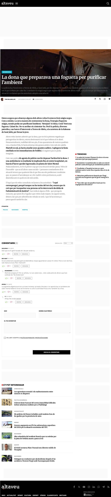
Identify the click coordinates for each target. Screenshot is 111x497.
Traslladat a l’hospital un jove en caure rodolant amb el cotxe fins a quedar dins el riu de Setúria (92, 170)
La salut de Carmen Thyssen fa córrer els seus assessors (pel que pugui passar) (91, 158)
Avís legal (70, 494)
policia (5, 210)
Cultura (27, 491)
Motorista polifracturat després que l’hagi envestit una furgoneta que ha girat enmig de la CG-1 (92, 177)
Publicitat (21, 494)
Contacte (12, 494)
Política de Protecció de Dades (37, 494)
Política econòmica (20, 396)
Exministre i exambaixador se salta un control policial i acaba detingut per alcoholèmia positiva (92, 164)
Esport (16, 418)
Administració (19, 407)
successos (15, 210)
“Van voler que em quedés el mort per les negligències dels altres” (90, 184)
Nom (5, 311)
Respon (16, 254)
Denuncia (25, 254)
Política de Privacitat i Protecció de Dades (34, 337)
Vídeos (43, 491)
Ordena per (58, 243)
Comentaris (39, 99)
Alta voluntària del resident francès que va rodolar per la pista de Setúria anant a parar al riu (35, 433)
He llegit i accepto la (26, 337)
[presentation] (20, 346)
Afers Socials (18, 384)
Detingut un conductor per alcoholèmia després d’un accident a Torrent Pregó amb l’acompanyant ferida (35, 456)
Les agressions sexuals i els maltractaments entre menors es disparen (33, 388)
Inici (3, 491)
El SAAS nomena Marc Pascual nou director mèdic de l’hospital (35, 444)
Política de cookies (58, 494)
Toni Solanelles (10, 99)
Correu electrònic (45, 311)
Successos (17, 429)
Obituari (62, 491)
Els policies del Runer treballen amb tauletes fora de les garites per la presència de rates (34, 411)
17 (9, 266)
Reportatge (7, 72)
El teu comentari (10, 321)
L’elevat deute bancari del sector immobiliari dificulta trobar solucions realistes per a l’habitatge (34, 400)
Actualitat (11, 491)
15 (4, 292)
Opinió (20, 491)
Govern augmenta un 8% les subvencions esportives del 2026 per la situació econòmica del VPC (34, 422)
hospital (25, 210)
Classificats (52, 491)
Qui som (4, 494)
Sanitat (16, 440)
